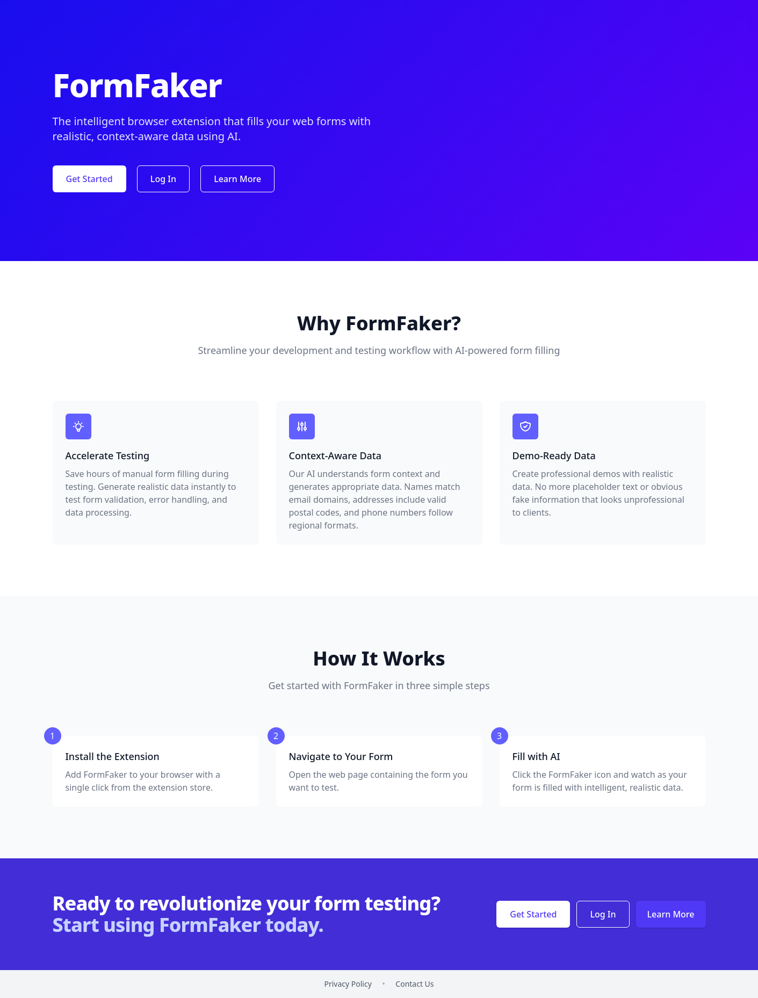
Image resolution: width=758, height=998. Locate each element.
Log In (163, 179)
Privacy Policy (347, 984)
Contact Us (414, 984)
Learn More (237, 179)
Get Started (89, 179)
